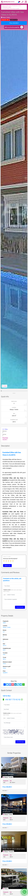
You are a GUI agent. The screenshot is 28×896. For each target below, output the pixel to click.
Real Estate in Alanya (7, 7)
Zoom (4, 386)
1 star (4, 561)
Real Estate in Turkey (17, 5)
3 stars (8, 561)
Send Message (20, 741)
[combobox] (4, 718)
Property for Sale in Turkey (6, 5)
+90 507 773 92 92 (13, 699)
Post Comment (20, 607)
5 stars (13, 561)
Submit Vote (7, 565)
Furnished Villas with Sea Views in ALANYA (11, 8)
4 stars (11, 561)
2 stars (6, 561)
